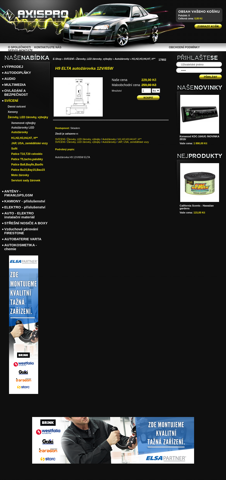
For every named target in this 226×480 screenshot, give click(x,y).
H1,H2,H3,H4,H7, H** (143, 58)
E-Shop (57, 58)
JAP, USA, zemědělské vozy (133, 142)
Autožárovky (122, 58)
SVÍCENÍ (69, 58)
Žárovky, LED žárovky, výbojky (94, 58)
